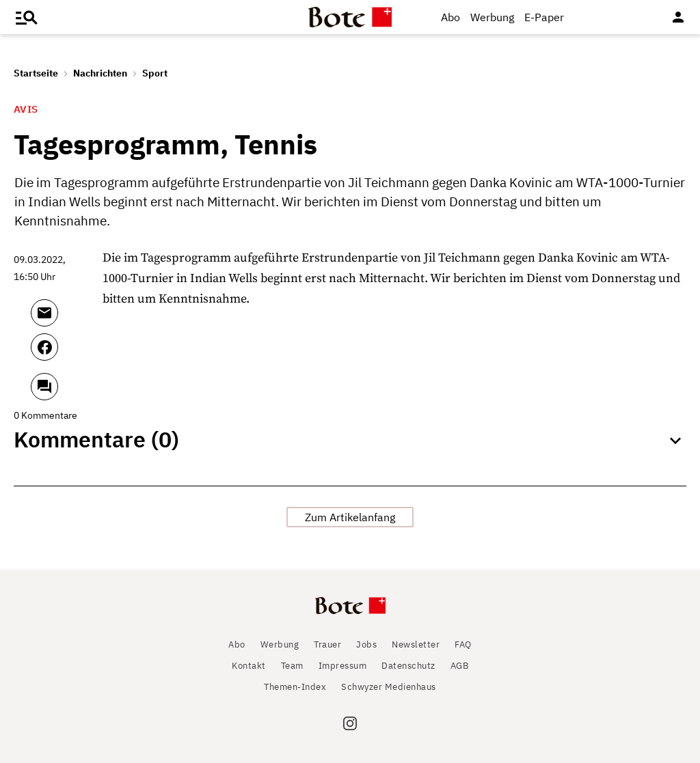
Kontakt (249, 665)
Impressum (343, 665)
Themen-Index (295, 687)
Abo (450, 17)
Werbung (492, 17)
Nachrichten (100, 73)
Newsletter (416, 644)
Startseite (36, 73)
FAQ (463, 644)
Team (292, 665)
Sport (154, 73)
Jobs (366, 644)
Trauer (327, 644)
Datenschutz (408, 665)
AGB (459, 665)
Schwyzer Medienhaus (388, 687)
